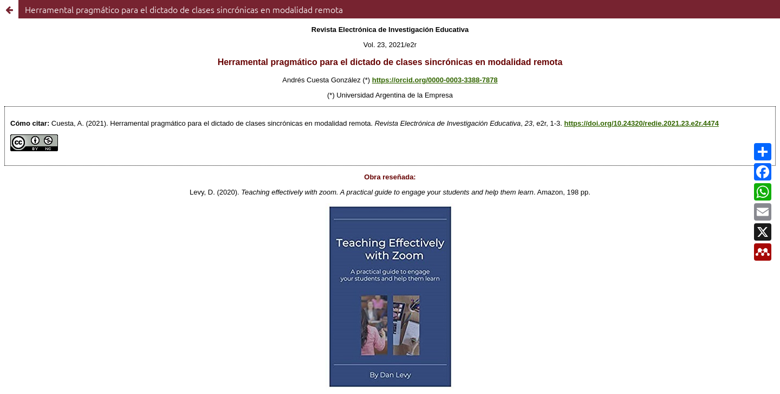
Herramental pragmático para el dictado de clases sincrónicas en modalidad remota (184, 9)
